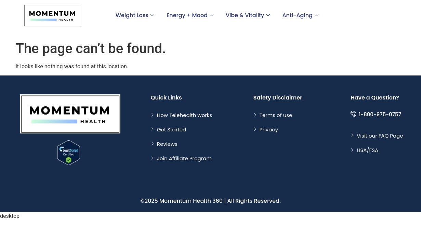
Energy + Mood (190, 15)
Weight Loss (135, 15)
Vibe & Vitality (248, 15)
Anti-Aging (300, 15)
